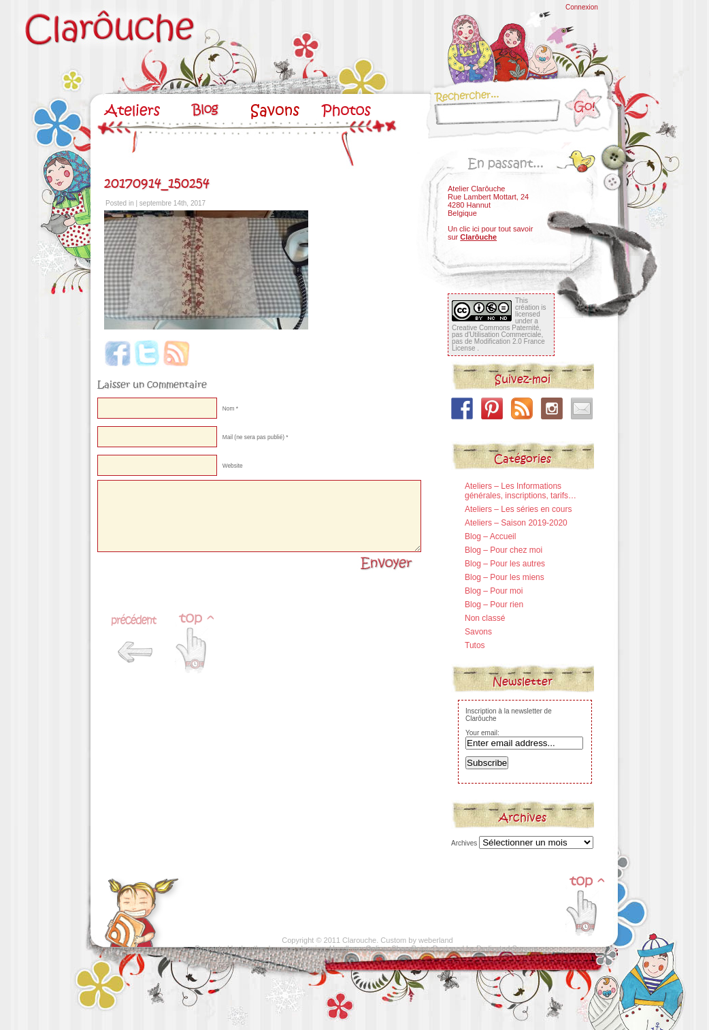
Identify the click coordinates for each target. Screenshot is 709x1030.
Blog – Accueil (490, 536)
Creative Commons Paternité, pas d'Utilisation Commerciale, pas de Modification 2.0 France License (498, 338)
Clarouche (359, 940)
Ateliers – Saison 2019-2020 (516, 523)
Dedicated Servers (507, 948)
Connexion (581, 7)
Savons (478, 632)
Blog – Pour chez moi (503, 550)
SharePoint (409, 948)
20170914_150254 (157, 183)
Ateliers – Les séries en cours (518, 509)
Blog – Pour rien (494, 604)
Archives (464, 843)
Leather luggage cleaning (283, 948)
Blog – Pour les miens (504, 577)
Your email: (482, 733)
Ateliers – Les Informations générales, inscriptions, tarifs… (520, 490)
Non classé (485, 618)
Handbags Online (358, 948)
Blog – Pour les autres (505, 563)
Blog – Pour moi (494, 591)
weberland (435, 940)
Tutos (475, 645)
